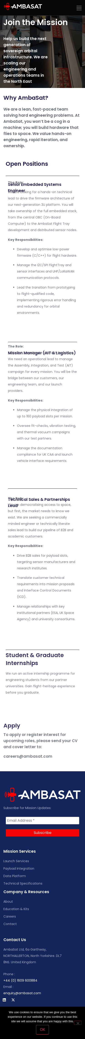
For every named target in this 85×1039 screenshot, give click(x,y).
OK (42, 1030)
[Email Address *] (42, 820)
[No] (78, 1023)
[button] (79, 8)
